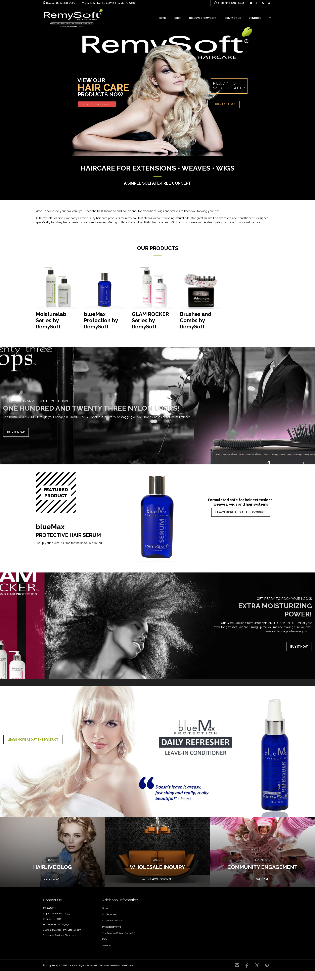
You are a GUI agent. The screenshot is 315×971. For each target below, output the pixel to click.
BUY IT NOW (16, 432)
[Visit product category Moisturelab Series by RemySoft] (57, 299)
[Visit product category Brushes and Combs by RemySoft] (201, 299)
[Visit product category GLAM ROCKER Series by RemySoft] (153, 299)
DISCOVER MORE (97, 104)
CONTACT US (225, 104)
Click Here (70, 935)
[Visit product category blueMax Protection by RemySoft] (105, 299)
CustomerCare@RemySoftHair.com (62, 929)
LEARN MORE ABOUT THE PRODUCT (240, 512)
